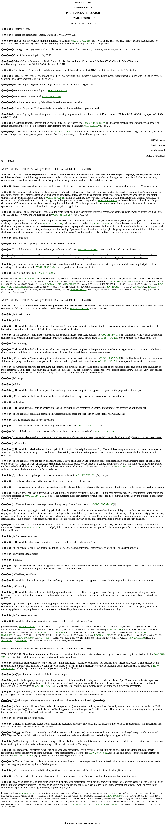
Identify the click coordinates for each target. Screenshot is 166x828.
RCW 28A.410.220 (44, 272)
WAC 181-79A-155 (56, 197)
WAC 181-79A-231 (88, 249)
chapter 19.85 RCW (95, 123)
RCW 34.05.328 (62, 131)
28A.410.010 (132, 281)
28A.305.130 (70, 284)
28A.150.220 (153, 287)
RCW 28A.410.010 (107, 200)
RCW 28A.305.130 (115, 281)
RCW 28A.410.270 (51, 96)
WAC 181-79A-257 (62, 214)
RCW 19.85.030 (91, 125)
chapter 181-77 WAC (99, 223)
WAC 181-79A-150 (81, 40)
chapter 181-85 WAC (124, 466)
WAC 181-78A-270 (85, 475)
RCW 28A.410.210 (57, 90)
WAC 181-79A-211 (34, 495)
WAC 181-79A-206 (23, 755)
